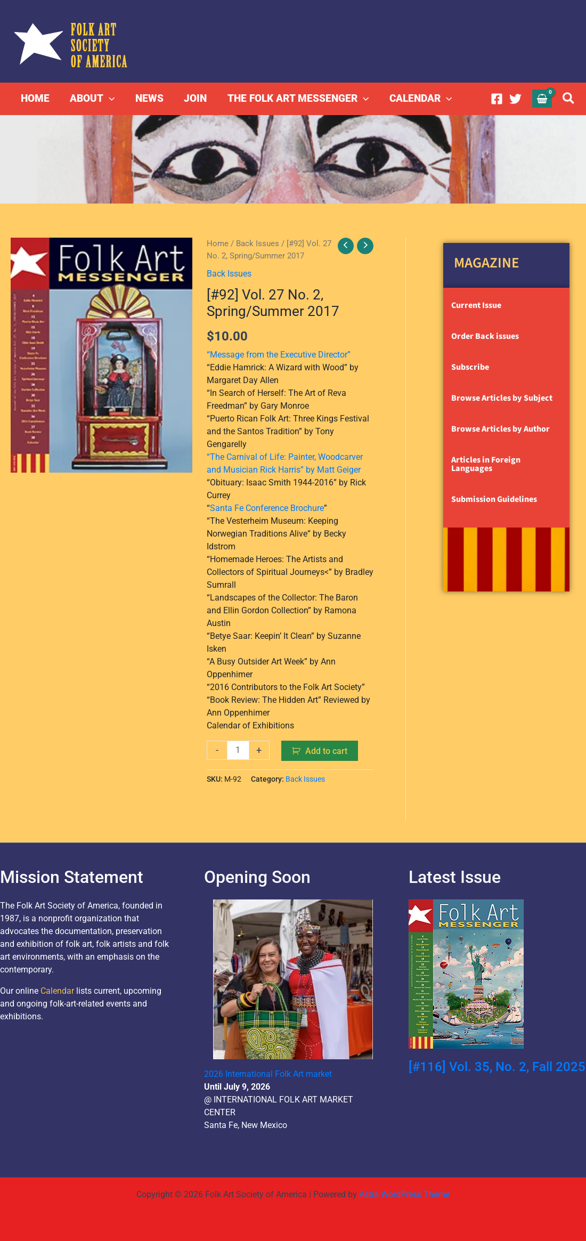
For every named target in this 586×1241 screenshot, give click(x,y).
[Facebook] (497, 99)
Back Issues (257, 243)
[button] (109, 99)
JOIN (194, 98)
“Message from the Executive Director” (279, 354)
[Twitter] (515, 99)
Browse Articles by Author (500, 429)
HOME (35, 98)
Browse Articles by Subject (501, 398)
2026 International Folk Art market (268, 1073)
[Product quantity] (238, 749)
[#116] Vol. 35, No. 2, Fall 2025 (497, 1066)
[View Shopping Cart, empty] (542, 98)
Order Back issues (485, 336)
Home (218, 243)
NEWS (149, 98)
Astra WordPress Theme (404, 1194)
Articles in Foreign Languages (485, 464)
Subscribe (470, 367)
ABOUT (92, 99)
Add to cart (327, 750)
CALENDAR (419, 99)
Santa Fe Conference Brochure (267, 507)
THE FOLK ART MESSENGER (297, 99)
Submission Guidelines (494, 499)
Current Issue (476, 305)
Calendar (57, 990)
